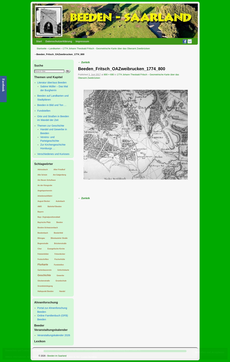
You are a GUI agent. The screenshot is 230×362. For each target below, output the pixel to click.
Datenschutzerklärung (58, 41)
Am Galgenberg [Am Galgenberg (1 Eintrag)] (59, 175)
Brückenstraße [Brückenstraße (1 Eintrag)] (60, 243)
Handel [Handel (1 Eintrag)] (62, 291)
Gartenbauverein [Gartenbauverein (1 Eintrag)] (45, 270)
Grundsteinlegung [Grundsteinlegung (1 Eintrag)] (45, 286)
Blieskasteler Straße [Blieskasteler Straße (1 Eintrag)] (59, 238)
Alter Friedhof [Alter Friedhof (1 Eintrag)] (59, 170)
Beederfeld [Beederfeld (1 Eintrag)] (58, 233)
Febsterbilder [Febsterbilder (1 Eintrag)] (43, 254)
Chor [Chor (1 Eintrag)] (40, 249)
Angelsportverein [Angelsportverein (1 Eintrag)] (45, 191)
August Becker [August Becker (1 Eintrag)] (44, 201)
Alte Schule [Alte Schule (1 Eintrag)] (42, 175)
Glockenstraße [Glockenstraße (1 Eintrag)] (44, 281)
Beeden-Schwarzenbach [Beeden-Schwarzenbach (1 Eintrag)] (48, 228)
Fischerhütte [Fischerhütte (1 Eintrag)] (59, 259)
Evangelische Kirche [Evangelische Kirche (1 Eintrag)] (56, 249)
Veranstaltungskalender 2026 (53, 335)
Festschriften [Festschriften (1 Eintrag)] (43, 259)
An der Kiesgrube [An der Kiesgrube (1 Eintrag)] (45, 185)
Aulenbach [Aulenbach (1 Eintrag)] (60, 201)
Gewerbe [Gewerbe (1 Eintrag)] (60, 275)
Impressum (82, 41)
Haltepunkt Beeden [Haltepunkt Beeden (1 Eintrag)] (46, 291)
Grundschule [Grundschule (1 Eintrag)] (61, 281)
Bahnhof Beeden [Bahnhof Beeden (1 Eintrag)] (54, 206)
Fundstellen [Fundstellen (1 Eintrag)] (59, 265)
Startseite (42, 48)
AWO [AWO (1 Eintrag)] (40, 206)
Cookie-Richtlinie (89, 357)
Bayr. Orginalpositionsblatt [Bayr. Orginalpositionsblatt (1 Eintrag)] (49, 217)
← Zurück (84, 62)
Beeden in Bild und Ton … (52, 105)
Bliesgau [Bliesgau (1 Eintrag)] (41, 238)
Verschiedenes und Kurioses (53, 154)
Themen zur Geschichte (50, 125)
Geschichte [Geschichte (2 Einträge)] (44, 275)
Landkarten (54, 48)
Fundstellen (43, 110)
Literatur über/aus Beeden (52, 82)
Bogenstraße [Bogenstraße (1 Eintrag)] (43, 243)
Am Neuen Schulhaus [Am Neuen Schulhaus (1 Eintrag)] (47, 180)
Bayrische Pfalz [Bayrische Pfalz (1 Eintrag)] (44, 222)
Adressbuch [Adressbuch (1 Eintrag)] (43, 170)
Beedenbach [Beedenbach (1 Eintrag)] (43, 233)
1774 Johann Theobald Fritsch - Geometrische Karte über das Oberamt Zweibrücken (106, 48)
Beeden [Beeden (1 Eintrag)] (59, 222)
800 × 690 (109, 74)
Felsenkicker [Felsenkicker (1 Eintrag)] (60, 254)
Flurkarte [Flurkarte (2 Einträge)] (43, 264)
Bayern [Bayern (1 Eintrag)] (41, 212)
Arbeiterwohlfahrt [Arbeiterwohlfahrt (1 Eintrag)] (45, 196)
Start (39, 41)
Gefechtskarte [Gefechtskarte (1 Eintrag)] (63, 270)
